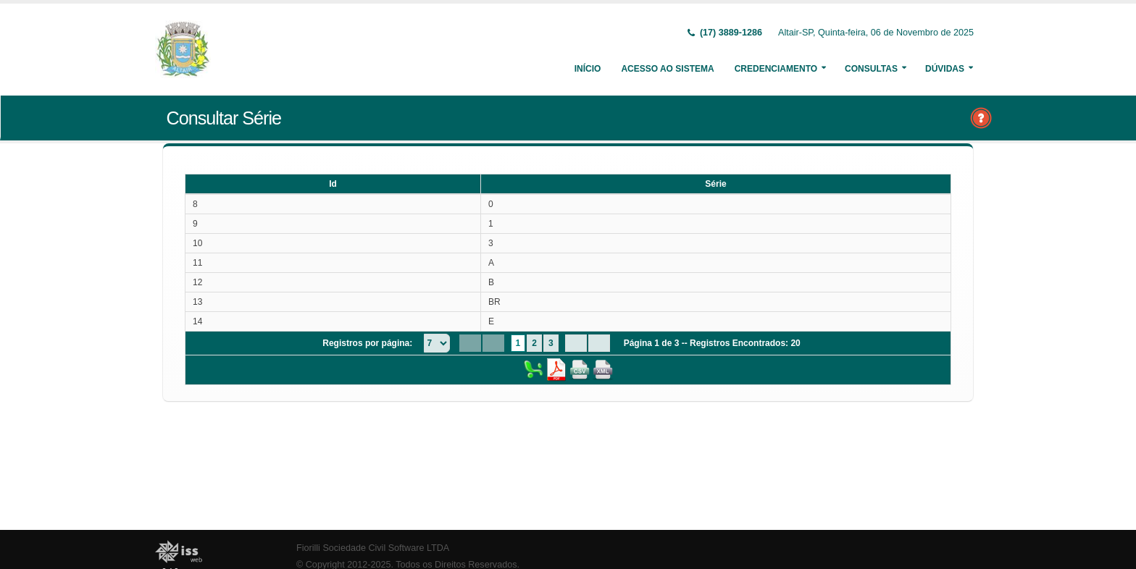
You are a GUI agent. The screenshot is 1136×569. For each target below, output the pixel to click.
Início (588, 69)
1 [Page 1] (518, 343)
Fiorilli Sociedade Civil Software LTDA (372, 548)
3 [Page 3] (551, 343)
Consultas (871, 69)
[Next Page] (576, 343)
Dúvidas (944, 69)
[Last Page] (599, 343)
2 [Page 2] (534, 343)
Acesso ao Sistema (667, 69)
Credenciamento (776, 69)
